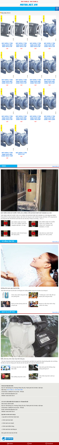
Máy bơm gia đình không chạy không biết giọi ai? (47, 367)
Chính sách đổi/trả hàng (8, 426)
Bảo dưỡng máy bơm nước (18, 376)
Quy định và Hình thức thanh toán (10, 417)
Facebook (49, 443)
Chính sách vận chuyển (8, 423)
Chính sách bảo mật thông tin (9, 429)
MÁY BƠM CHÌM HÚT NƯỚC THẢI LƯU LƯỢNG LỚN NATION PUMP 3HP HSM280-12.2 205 (26, 213)
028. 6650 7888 (18, 389)
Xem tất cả (55, 166)
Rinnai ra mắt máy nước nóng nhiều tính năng (47, 304)
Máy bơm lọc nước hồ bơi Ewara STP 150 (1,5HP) (46, 233)
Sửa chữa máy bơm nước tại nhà (46, 376)
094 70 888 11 (10, 389)
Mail (29, 443)
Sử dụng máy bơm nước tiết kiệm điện (18, 367)
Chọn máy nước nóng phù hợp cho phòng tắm (19, 295)
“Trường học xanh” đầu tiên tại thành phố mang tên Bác (47, 295)
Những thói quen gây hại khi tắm (10, 288)
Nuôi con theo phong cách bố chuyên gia (19, 304)
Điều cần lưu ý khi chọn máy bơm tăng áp (12, 358)
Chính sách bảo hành (7, 420)
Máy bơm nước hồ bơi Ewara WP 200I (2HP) (19, 233)
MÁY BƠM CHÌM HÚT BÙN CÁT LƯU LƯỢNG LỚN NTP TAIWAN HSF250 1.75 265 (19, 223)
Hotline (10, 443)
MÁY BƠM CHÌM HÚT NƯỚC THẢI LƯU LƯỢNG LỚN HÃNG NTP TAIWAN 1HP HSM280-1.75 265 (47, 224)
